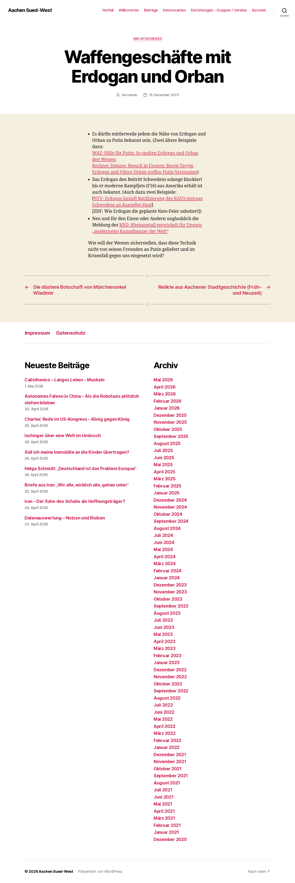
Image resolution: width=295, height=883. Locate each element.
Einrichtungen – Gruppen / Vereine (219, 10)
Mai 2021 (163, 804)
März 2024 (165, 563)
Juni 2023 (164, 627)
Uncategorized (147, 39)
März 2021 (164, 818)
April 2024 (164, 556)
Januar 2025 (166, 492)
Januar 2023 (166, 662)
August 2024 (167, 528)
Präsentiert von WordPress (100, 871)
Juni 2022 (164, 712)
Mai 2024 (163, 549)
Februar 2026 (168, 401)
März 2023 (165, 648)
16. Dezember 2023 (164, 95)
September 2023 (171, 606)
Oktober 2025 (168, 429)
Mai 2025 (163, 464)
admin (132, 95)
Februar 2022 (167, 740)
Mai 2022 (163, 719)
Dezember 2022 (170, 669)
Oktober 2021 (168, 768)
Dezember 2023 (170, 585)
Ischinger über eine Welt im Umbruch (63, 435)
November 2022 (170, 676)
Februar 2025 (167, 486)
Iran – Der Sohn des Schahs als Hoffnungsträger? (75, 501)
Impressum (37, 333)
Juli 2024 (163, 535)
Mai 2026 (163, 379)
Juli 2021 (163, 789)
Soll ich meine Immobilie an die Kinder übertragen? (77, 452)
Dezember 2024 (170, 500)
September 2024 (171, 521)
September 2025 (171, 436)
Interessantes (174, 10)
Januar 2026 (167, 408)
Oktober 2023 (168, 599)
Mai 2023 (163, 634)
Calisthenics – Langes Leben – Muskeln (64, 379)
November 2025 (170, 422)
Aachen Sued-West (30, 10)
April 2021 (164, 811)
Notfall (108, 10)
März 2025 (165, 478)
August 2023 (167, 613)
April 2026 (164, 387)
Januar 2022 (166, 747)
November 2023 (170, 591)
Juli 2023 (163, 620)
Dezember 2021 (170, 754)
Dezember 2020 (170, 839)
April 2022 (164, 726)
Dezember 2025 (170, 415)
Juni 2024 (164, 542)
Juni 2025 (164, 457)
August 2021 (167, 782)
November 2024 (170, 507)
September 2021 (171, 775)
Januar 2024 (167, 577)
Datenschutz (71, 333)
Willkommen (129, 10)
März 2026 (165, 394)
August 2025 (167, 443)
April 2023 (164, 641)
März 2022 (165, 733)
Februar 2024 (168, 570)
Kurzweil (259, 10)
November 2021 (170, 761)
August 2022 (167, 698)
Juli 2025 (163, 450)
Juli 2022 (163, 705)
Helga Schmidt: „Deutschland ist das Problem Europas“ (81, 468)
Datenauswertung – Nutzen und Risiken (65, 517)
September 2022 (171, 690)
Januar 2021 (166, 832)
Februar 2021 (167, 825)
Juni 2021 (164, 797)
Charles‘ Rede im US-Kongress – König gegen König (77, 419)
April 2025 (164, 471)
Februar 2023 (167, 655)
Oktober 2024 (168, 514)
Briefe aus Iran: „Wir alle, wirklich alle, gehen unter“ (77, 485)
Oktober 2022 (168, 683)
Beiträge (151, 10)
